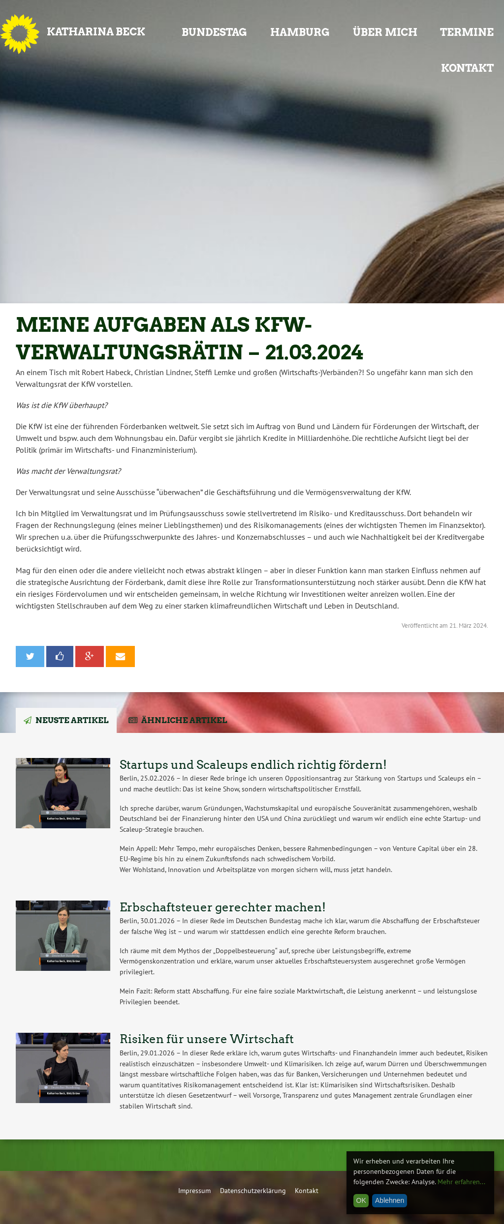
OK (361, 1200)
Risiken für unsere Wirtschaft (207, 1039)
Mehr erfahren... (461, 1181)
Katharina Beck (96, 32)
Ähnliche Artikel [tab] (184, 720)
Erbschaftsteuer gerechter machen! (223, 907)
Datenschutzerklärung (253, 1190)
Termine (467, 32)
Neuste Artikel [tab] (72, 720)
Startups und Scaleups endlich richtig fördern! (253, 765)
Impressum (194, 1190)
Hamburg (300, 32)
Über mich (385, 32)
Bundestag (214, 32)
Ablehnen (389, 1200)
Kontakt (467, 68)
